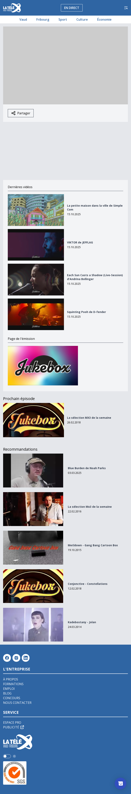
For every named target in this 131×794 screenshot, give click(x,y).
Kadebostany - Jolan (82, 622)
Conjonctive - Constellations (87, 584)
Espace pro (12, 722)
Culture (82, 19)
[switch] (7, 756)
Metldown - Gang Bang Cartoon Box (93, 545)
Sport (63, 19)
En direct (71, 8)
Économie (104, 19)
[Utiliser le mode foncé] (14, 756)
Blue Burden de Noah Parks (87, 468)
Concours (11, 698)
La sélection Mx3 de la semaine (90, 506)
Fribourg (42, 19)
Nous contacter (17, 703)
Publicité (13, 727)
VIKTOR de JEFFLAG (80, 242)
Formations (13, 684)
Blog (7, 693)
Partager (20, 113)
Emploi (9, 688)
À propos (10, 679)
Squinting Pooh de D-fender (86, 312)
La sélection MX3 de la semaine (89, 417)
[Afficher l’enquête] (120, 783)
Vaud (23, 19)
